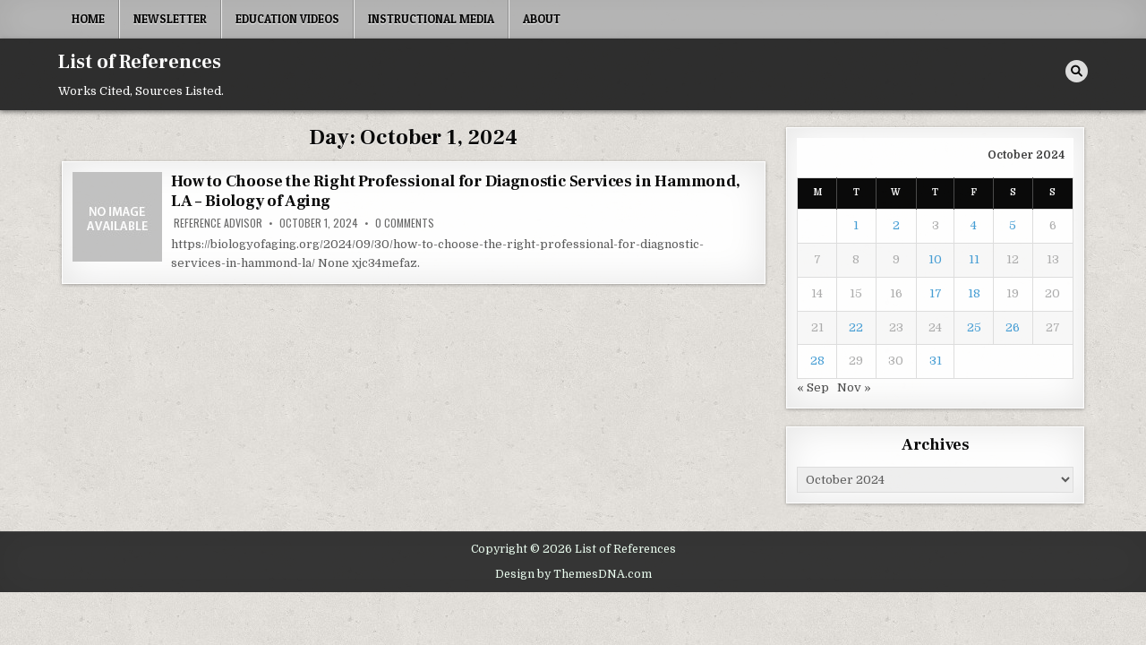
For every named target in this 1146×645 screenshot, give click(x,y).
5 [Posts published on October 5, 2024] (1012, 225)
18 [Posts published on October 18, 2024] (974, 293)
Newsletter (170, 19)
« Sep (813, 387)
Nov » (854, 387)
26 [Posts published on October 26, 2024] (1012, 327)
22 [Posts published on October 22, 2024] (856, 327)
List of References (139, 61)
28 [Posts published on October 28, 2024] (817, 360)
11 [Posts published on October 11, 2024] (974, 259)
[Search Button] (1076, 71)
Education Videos (287, 19)
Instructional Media (431, 19)
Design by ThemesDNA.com (573, 574)
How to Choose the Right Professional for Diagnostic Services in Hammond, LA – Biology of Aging (455, 191)
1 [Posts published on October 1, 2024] (856, 225)
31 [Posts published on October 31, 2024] (935, 360)
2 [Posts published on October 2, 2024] (896, 225)
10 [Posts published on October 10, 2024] (935, 259)
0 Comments (404, 223)
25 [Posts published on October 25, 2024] (974, 327)
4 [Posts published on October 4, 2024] (974, 225)
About (541, 19)
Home (88, 19)
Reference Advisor (218, 223)
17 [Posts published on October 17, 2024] (935, 293)
